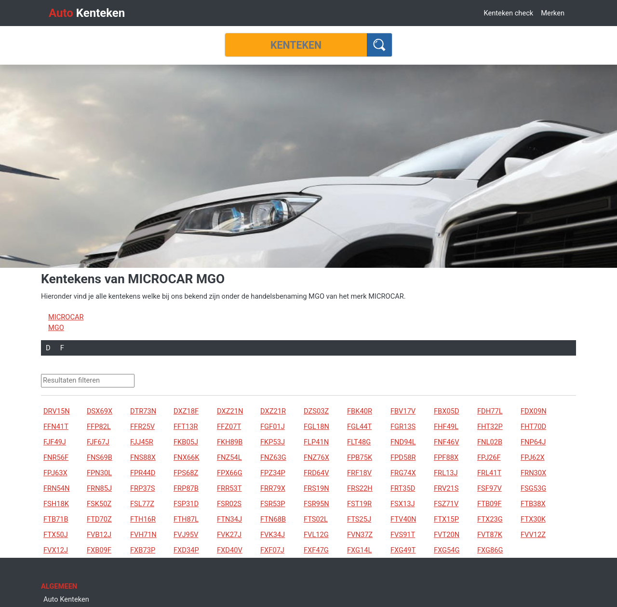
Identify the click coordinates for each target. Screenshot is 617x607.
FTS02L (316, 519)
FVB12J (99, 534)
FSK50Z (99, 503)
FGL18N (316, 426)
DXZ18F (186, 411)
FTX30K (533, 519)
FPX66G (229, 473)
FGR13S (403, 426)
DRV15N (56, 411)
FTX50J (55, 534)
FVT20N (446, 534)
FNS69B (99, 457)
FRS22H (360, 488)
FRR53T (229, 488)
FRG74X (403, 473)
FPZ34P (272, 473)
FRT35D (402, 488)
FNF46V (446, 442)
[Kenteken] (296, 45)
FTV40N (403, 519)
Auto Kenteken (66, 599)
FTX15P (446, 519)
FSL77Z (142, 503)
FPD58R (403, 457)
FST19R (359, 503)
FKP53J (272, 442)
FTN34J (229, 519)
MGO (56, 327)
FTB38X (533, 503)
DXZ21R (273, 411)
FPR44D (142, 473)
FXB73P (142, 550)
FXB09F (99, 550)
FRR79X (272, 488)
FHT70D (533, 426)
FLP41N (316, 442)
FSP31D (186, 503)
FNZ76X (316, 457)
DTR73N (143, 411)
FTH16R (143, 519)
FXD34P (186, 550)
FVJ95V (186, 534)
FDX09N (534, 411)
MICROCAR (66, 317)
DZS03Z (316, 411)
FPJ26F (489, 457)
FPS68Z (186, 473)
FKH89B (229, 442)
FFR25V (142, 426)
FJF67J (98, 442)
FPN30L (99, 473)
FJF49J (54, 442)
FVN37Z (360, 534)
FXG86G (490, 550)
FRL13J (446, 473)
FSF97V (489, 488)
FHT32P (490, 426)
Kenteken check (508, 13)
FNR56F (55, 457)
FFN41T (55, 426)
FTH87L (186, 519)
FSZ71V (446, 503)
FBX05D (446, 411)
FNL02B (489, 442)
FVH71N (143, 534)
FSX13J (402, 503)
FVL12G (316, 534)
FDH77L (490, 411)
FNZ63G (273, 457)
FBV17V (403, 411)
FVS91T (402, 534)
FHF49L (446, 426)
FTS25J (359, 519)
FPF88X (446, 457)
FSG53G (533, 488)
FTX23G (490, 519)
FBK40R (359, 411)
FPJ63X (55, 473)
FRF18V (359, 473)
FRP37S (142, 488)
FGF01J (272, 426)
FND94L (403, 442)
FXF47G (316, 550)
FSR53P (272, 503)
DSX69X (99, 411)
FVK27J (229, 534)
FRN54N (56, 488)
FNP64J (533, 442)
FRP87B (186, 488)
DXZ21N (230, 411)
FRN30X (533, 473)
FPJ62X (533, 457)
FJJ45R (141, 442)
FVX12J (55, 550)
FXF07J (272, 550)
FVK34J (272, 534)
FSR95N (316, 503)
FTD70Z (99, 519)
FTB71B (55, 519)
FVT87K (489, 534)
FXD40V (229, 550)
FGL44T (359, 426)
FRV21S (446, 488)
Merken (552, 13)
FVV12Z (533, 534)
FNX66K (187, 457)
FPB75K (359, 457)
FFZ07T (229, 426)
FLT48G (359, 442)
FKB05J (186, 442)
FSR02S (229, 503)
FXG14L (359, 550)
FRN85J (99, 488)
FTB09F (489, 503)
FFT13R (186, 426)
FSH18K (56, 503)
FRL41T (489, 473)
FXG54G (447, 550)
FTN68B (273, 519)
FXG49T (403, 550)
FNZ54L (229, 457)
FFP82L (99, 426)
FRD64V (316, 473)
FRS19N (316, 488)
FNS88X (143, 457)
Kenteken (87, 13)
